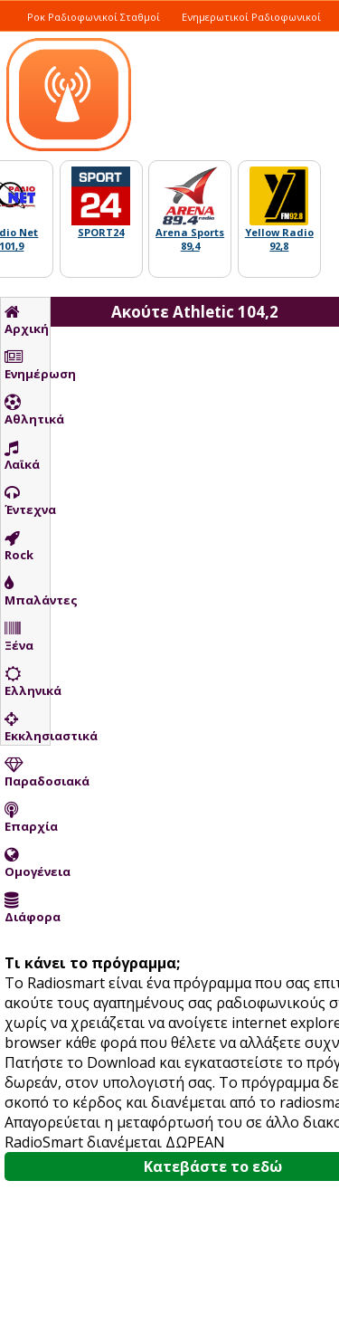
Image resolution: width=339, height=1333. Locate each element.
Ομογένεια (27, 863)
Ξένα (19, 637)
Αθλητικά (27, 411)
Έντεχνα (27, 501)
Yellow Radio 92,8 (279, 238)
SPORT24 (101, 232)
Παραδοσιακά (27, 773)
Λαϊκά (22, 456)
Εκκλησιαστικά (27, 727)
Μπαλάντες (27, 592)
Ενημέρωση (27, 365)
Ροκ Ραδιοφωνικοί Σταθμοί (93, 17)
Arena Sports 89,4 (189, 238)
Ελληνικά (27, 682)
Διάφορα (27, 908)
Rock (19, 546)
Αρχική (27, 320)
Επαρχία (27, 818)
